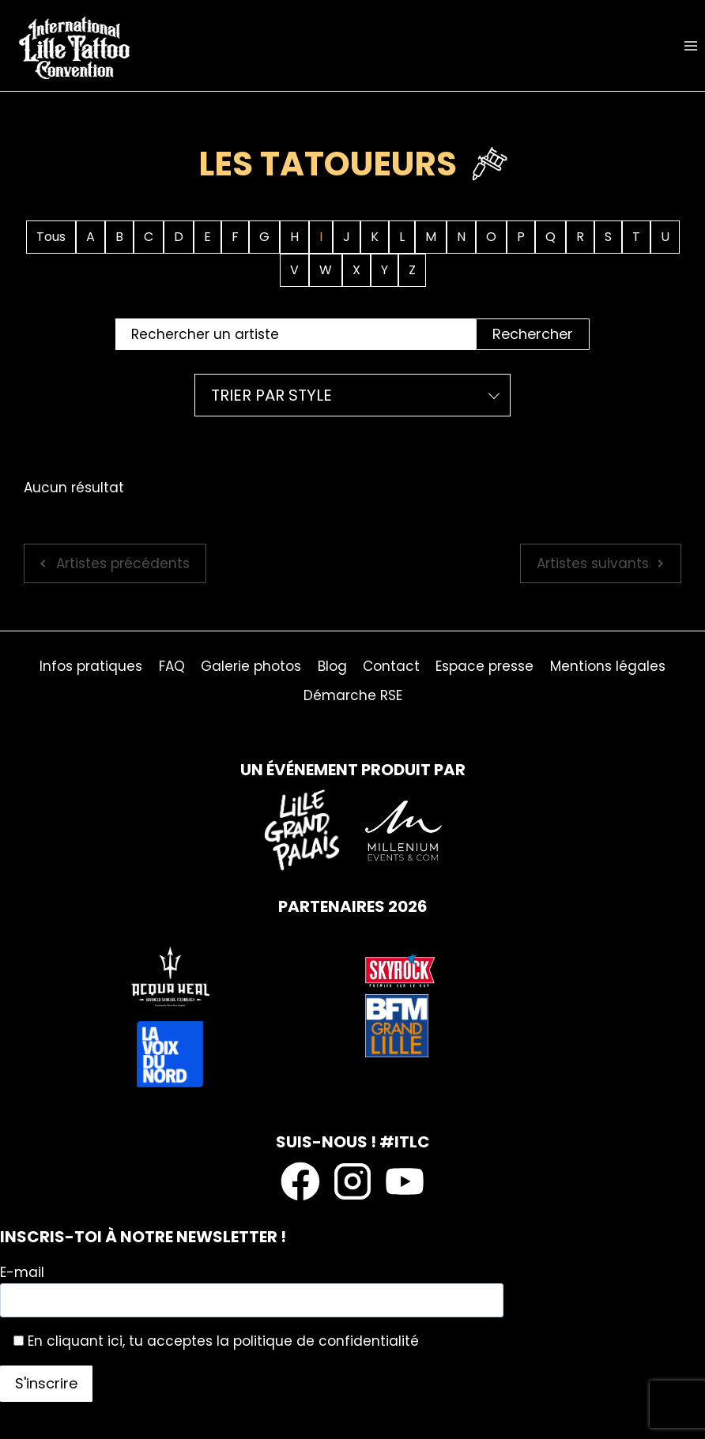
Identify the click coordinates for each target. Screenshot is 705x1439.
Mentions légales (607, 666)
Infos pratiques (91, 666)
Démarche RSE (352, 695)
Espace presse (484, 666)
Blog (332, 666)
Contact (391, 666)
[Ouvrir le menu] (690, 45)
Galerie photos (251, 666)
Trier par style (271, 395)
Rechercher (532, 334)
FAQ (172, 666)
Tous (51, 237)
